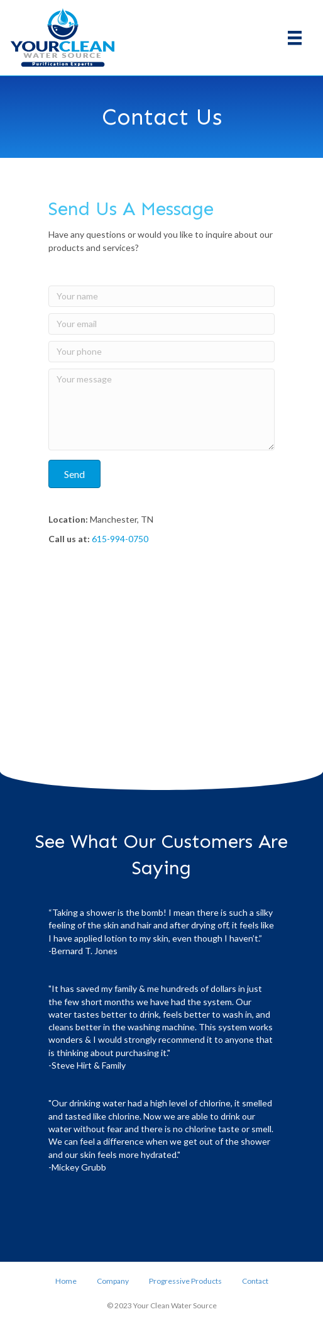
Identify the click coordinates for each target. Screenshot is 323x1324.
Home (66, 1281)
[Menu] (294, 37)
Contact (255, 1281)
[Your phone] (161, 351)
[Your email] (161, 324)
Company (113, 1281)
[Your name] (161, 296)
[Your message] (161, 409)
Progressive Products (185, 1281)
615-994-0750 (120, 538)
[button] (74, 474)
